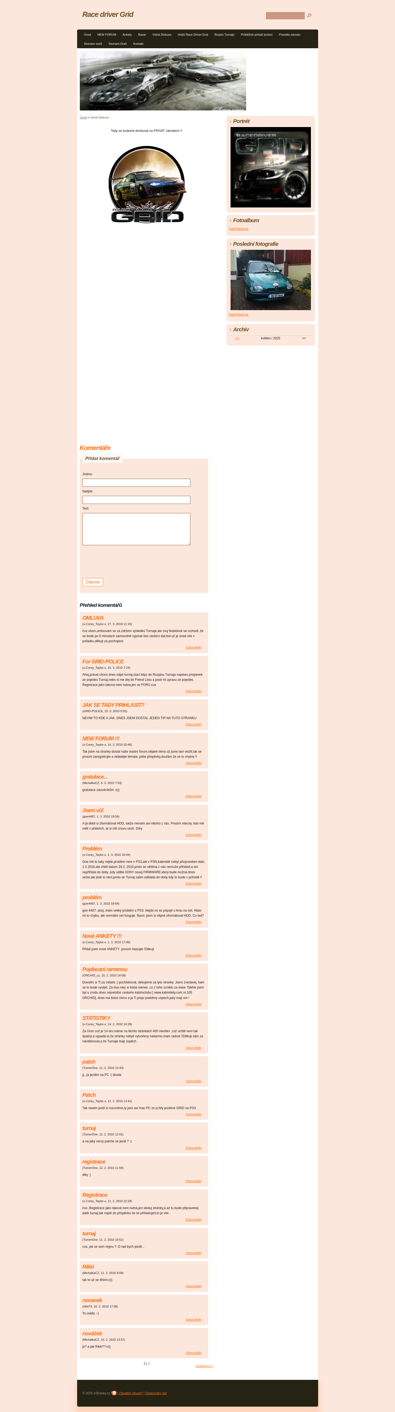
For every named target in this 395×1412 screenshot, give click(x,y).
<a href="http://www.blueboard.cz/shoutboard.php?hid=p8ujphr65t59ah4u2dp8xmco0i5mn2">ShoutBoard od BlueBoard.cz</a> (144, 382)
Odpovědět (193, 647)
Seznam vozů (93, 43)
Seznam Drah (117, 43)
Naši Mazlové (239, 229)
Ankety (127, 34)
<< (237, 338)
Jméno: (87, 474)
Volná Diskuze (161, 34)
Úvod (87, 34)
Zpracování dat (156, 1393)
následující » (204, 1366)
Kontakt (138, 43)
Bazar (142, 34)
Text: (85, 508)
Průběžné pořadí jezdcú (256, 34)
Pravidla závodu (289, 34)
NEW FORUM (106, 34)
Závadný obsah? (131, 1393)
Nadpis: (87, 491)
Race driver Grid (107, 14)
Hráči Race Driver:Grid (193, 34)
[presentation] (123, 561)
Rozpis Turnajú (225, 34)
